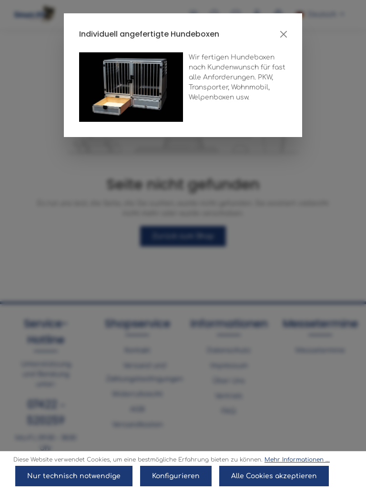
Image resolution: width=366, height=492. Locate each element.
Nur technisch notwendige (74, 476)
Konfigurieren (176, 476)
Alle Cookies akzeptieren (274, 476)
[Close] (283, 34)
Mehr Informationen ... (297, 459)
